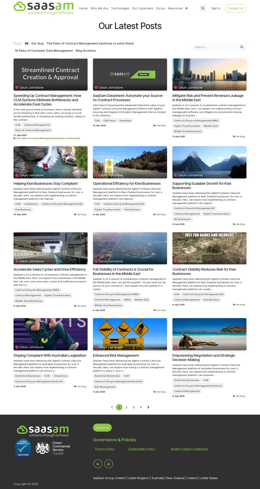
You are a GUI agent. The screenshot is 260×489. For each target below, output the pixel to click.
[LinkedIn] (98, 463)
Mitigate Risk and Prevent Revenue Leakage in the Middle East (208, 97)
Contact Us (235, 8)
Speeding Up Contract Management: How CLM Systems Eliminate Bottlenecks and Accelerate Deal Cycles (47, 99)
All (26, 43)
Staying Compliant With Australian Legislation (50, 355)
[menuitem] (83, 8)
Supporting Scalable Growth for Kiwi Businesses (201, 185)
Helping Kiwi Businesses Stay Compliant (46, 183)
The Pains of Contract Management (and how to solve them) (48, 138)
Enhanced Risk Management (116, 355)
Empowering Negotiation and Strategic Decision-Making (203, 357)
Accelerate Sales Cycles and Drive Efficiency (50, 269)
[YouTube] (108, 463)
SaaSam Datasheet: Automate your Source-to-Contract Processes (128, 97)
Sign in (215, 8)
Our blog (161, 125)
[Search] (241, 47)
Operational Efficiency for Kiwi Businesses (127, 183)
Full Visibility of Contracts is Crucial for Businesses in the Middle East (123, 271)
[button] (203, 8)
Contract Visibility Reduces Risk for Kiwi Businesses (204, 271)
